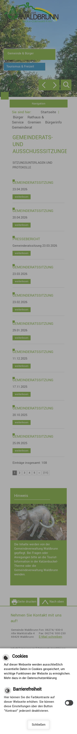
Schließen (38, 725)
